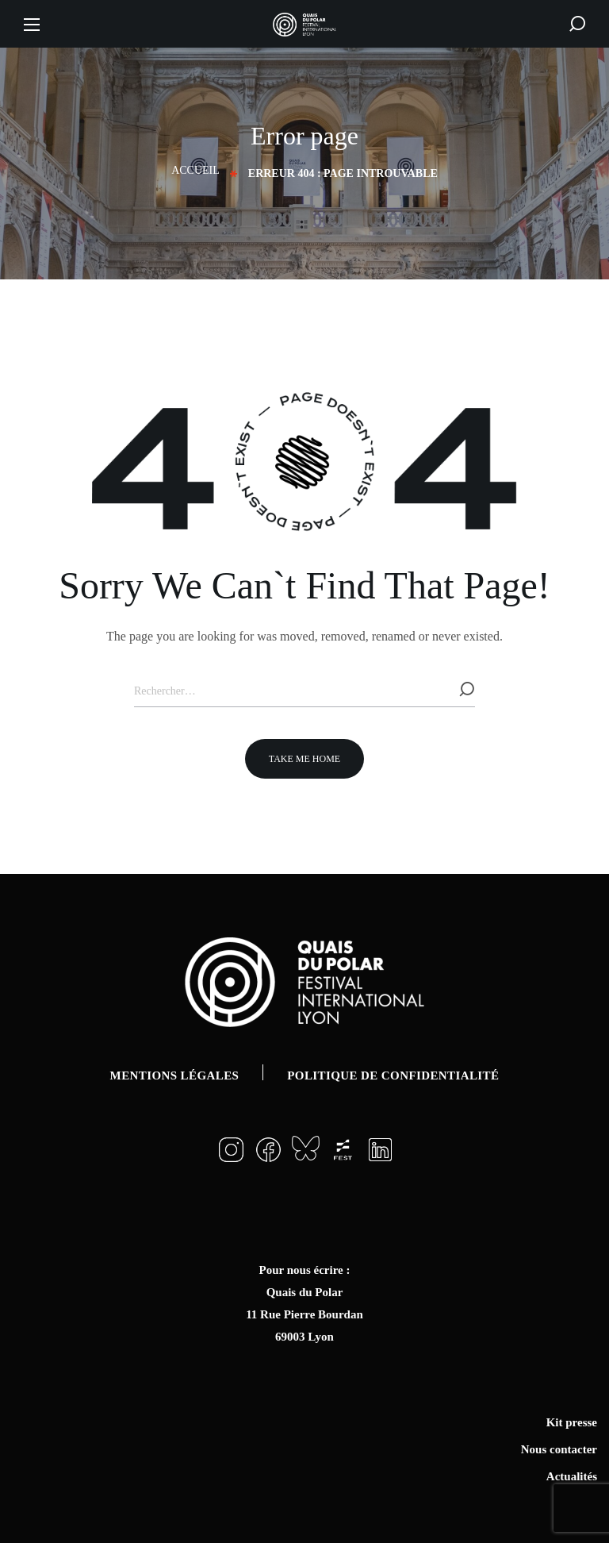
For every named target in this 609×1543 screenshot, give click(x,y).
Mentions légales (174, 1075)
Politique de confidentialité (393, 1075)
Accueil (195, 170)
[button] (577, 24)
